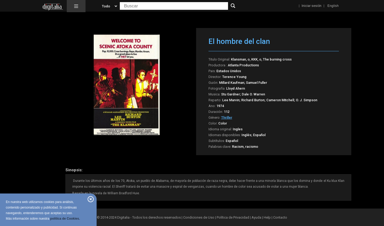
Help (267, 217)
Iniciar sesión (311, 6)
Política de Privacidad (233, 217)
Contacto (280, 217)
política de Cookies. (65, 218)
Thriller (226, 117)
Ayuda (256, 217)
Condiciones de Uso (198, 217)
